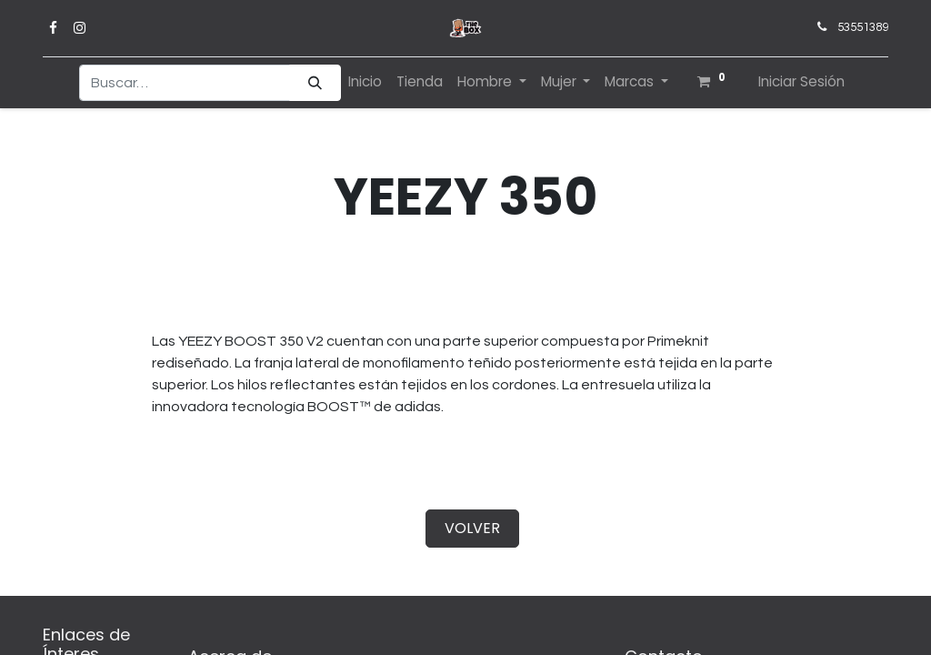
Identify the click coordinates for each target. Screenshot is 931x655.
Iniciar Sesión (801, 81)
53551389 (862, 27)
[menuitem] (365, 82)
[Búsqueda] (315, 83)
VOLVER (472, 528)
